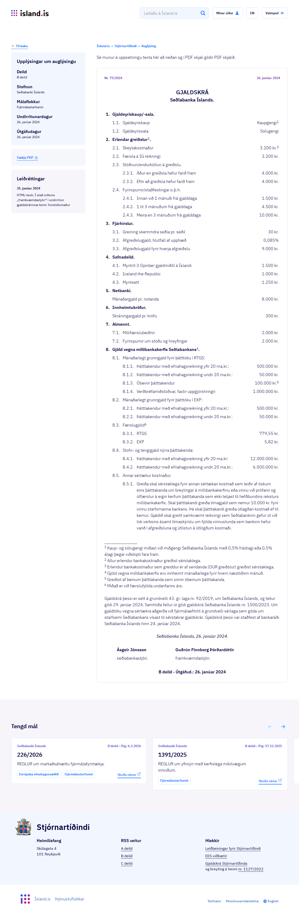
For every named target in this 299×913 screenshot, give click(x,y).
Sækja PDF (27, 157)
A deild (126, 848)
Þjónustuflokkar (69, 899)
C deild (126, 863)
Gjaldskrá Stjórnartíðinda (226, 863)
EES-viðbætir (216, 856)
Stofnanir (214, 901)
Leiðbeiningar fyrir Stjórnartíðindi (233, 848)
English (273, 901)
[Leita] (203, 13)
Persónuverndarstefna (242, 901)
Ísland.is (42, 899)
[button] (228, 13)
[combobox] (174, 13)
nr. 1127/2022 (250, 869)
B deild (126, 856)
